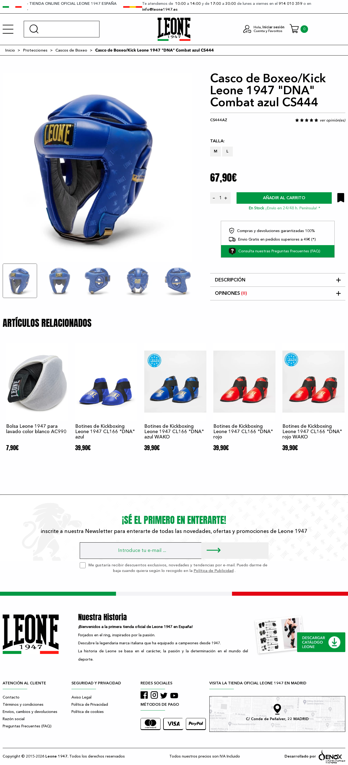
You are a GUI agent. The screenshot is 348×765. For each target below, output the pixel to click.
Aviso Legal (81, 697)
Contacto (11, 697)
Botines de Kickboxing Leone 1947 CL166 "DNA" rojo (243, 431)
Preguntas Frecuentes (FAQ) (27, 726)
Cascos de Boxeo (71, 50)
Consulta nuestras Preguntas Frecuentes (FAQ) (274, 251)
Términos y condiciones (23, 704)
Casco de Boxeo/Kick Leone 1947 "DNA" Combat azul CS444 (154, 50)
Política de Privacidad (89, 704)
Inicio (10, 50)
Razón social (14, 718)
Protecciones (35, 50)
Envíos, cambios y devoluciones (30, 711)
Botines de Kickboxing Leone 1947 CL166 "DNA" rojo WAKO (312, 431)
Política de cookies (87, 711)
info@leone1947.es (160, 9)
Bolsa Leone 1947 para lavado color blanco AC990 (36, 429)
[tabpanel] (97, 167)
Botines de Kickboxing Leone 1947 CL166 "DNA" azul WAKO (174, 431)
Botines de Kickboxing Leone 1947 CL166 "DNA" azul (105, 431)
